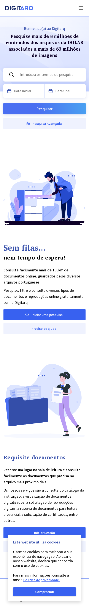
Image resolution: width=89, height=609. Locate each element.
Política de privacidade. (41, 580)
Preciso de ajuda (44, 328)
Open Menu (81, 8)
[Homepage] (19, 8)
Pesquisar (44, 108)
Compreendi (44, 592)
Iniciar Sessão (44, 532)
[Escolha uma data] (9, 91)
